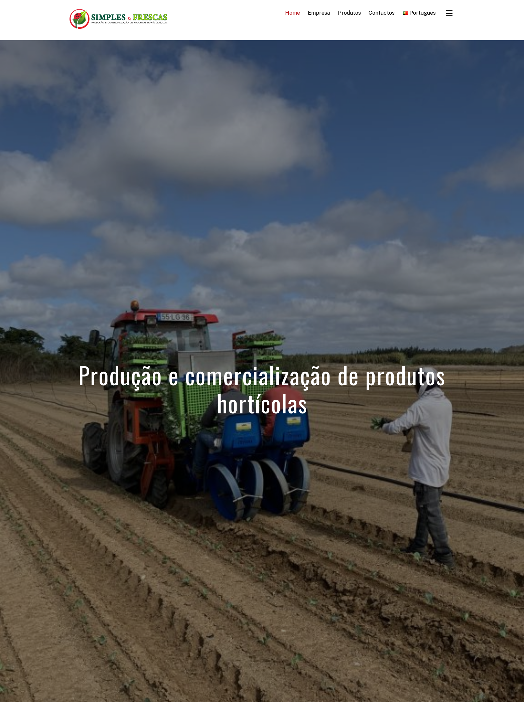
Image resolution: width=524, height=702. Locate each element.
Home (292, 13)
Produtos (349, 13)
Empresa (319, 13)
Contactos (382, 13)
